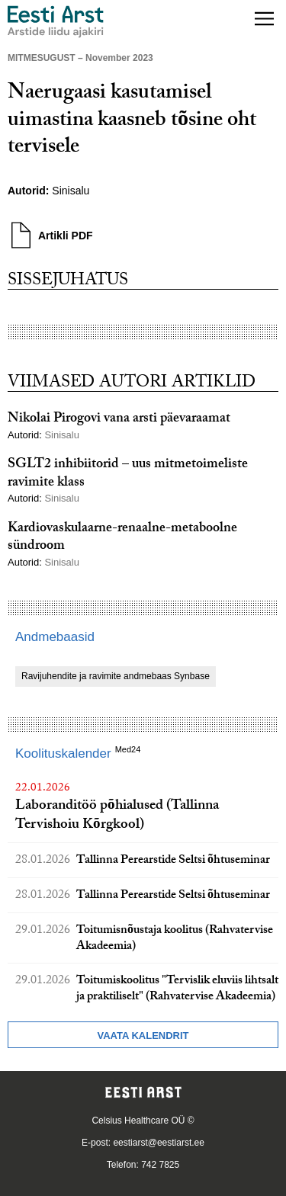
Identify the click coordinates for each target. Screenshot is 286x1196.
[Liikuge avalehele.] (56, 21)
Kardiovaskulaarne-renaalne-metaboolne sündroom (122, 538)
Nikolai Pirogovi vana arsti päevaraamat (119, 419)
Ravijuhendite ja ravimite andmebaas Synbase (115, 676)
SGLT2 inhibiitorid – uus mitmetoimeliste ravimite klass (128, 474)
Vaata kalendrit (142, 1035)
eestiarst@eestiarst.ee (158, 1142)
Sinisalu (70, 190)
